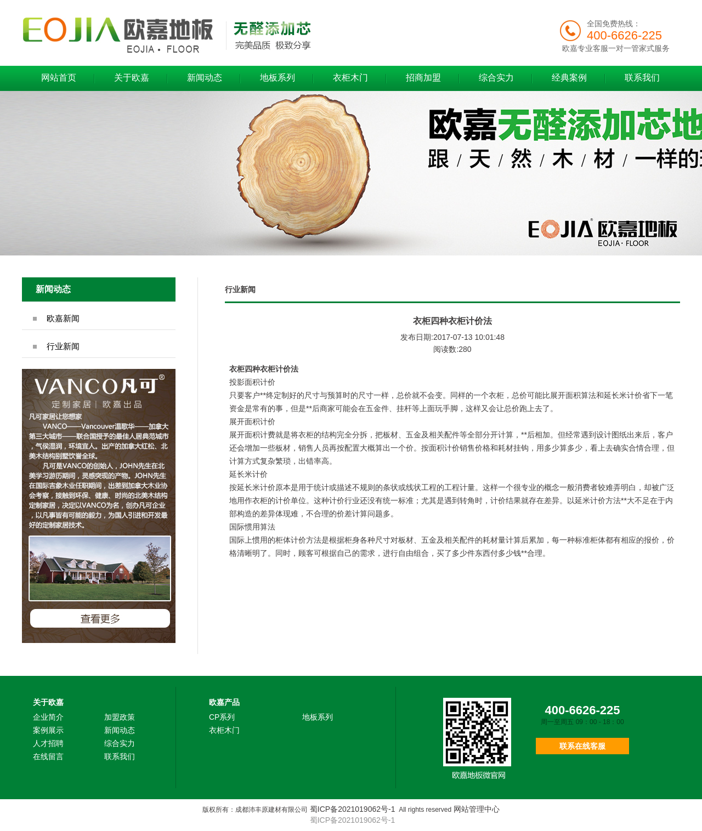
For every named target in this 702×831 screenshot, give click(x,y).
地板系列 (277, 77)
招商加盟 (423, 77)
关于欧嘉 (131, 77)
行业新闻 (63, 346)
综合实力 (496, 77)
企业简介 (48, 717)
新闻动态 (204, 77)
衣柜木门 (350, 77)
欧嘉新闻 (63, 318)
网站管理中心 (477, 809)
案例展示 (48, 730)
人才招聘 (48, 743)
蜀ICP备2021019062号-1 (352, 809)
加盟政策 (119, 717)
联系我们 (642, 77)
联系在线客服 (582, 746)
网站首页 (58, 77)
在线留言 (48, 756)
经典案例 (569, 77)
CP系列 (222, 717)
